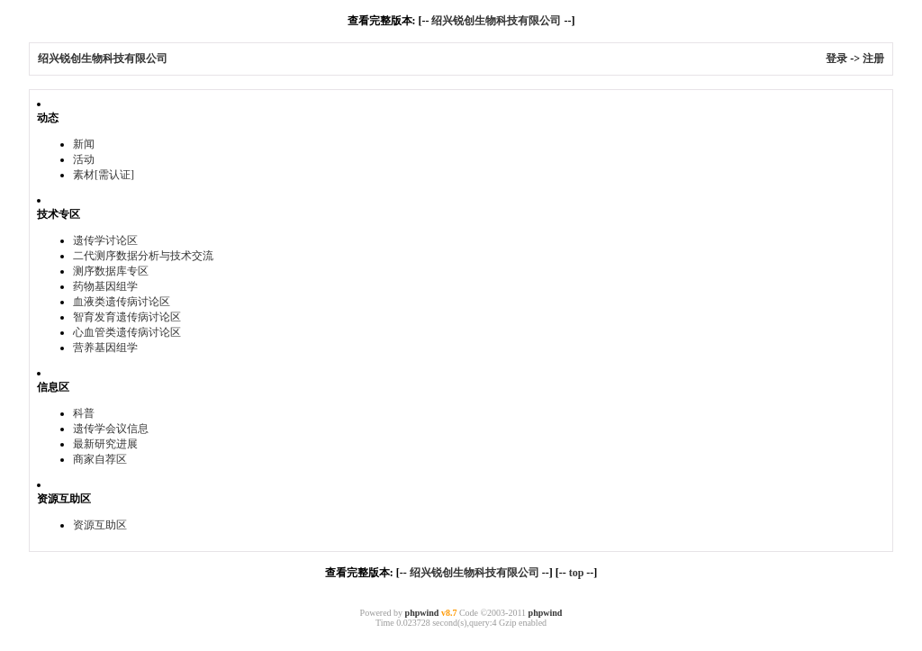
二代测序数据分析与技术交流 (143, 255)
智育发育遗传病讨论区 (127, 317)
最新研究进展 (105, 444)
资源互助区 (100, 525)
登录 (836, 58)
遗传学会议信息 (111, 428)
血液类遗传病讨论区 (121, 301)
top (576, 572)
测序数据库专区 (111, 271)
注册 (873, 58)
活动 (84, 159)
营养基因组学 (105, 347)
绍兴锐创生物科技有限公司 (496, 20)
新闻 (84, 144)
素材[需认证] (103, 174)
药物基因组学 (105, 286)
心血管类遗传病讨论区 (127, 332)
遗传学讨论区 (105, 240)
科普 (84, 413)
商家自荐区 (100, 459)
